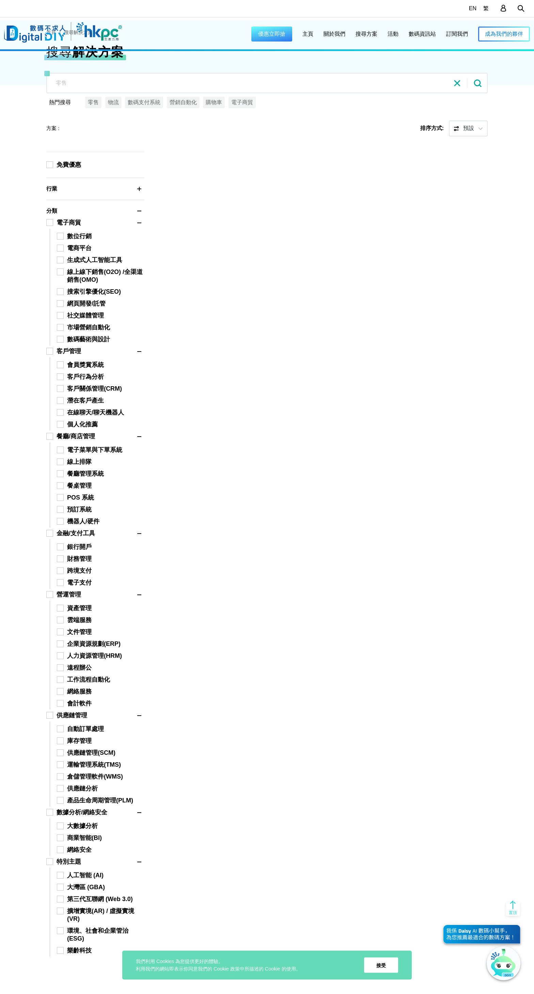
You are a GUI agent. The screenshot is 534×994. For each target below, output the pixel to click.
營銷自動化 (183, 133)
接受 (381, 965)
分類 (95, 242)
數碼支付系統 (144, 133)
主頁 (307, 34)
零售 (93, 133)
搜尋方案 (366, 34)
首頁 (51, 63)
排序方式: (432, 159)
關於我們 (334, 34)
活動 (393, 34)
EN (472, 8)
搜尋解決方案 (78, 63)
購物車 (214, 133)
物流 (113, 133)
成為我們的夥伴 (504, 34)
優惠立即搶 (271, 34)
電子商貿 (242, 133)
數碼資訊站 (422, 34)
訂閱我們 (457, 34)
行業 (95, 219)
